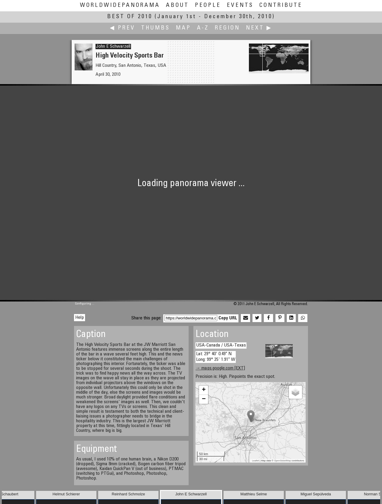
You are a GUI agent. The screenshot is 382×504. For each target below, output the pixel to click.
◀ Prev (122, 28)
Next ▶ (259, 28)
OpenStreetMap (282, 460)
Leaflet (255, 460)
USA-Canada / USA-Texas (221, 345)
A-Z (203, 28)
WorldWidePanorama (120, 5)
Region (227, 28)
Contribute (280, 5)
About (177, 5)
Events (240, 5)
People (208, 5)
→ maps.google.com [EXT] (220, 368)
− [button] (204, 399)
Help (79, 317)
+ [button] (204, 390)
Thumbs (155, 28)
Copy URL (227, 318)
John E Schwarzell (113, 46)
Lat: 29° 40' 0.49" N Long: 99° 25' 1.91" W (215, 357)
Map (183, 28)
